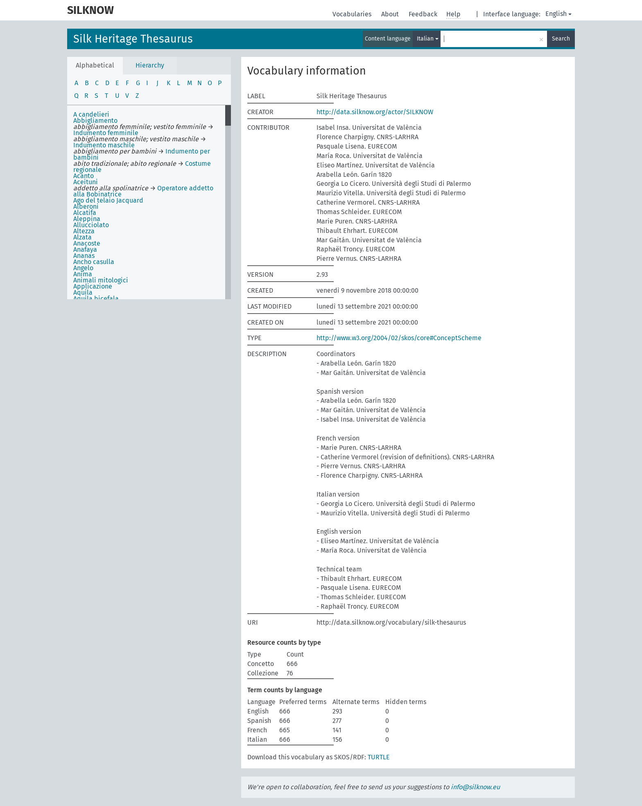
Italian (428, 38)
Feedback (424, 14)
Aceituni (85, 182)
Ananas (84, 256)
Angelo (83, 268)
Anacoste (86, 243)
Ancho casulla (93, 262)
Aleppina (86, 219)
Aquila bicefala (96, 299)
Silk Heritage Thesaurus (133, 38)
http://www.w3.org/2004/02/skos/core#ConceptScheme (399, 338)
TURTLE (379, 757)
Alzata (82, 237)
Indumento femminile (105, 133)
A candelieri (91, 114)
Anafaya (85, 249)
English (558, 14)
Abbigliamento (95, 120)
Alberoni (86, 206)
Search (561, 38)
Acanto (83, 176)
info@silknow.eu (475, 787)
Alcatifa (84, 213)
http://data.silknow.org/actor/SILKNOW (374, 112)
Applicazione (92, 286)
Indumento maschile (104, 145)
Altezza (84, 231)
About (390, 14)
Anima (82, 274)
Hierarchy (150, 65)
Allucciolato (91, 225)
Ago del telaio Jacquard (108, 200)
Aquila (83, 292)
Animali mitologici (100, 280)
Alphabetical (95, 65)
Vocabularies (352, 14)
